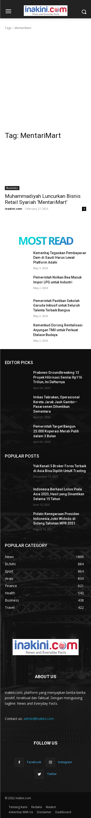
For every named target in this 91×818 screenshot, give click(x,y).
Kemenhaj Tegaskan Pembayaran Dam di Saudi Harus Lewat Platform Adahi (59, 257)
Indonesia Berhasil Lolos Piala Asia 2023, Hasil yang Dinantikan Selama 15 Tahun (58, 494)
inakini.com (13, 208)
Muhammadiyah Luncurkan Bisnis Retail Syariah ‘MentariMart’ (43, 199)
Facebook (34, 762)
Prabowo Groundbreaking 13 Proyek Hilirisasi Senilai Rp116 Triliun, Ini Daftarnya (57, 377)
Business (12, 188)
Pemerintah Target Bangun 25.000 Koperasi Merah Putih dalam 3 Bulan (56, 431)
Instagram (65, 762)
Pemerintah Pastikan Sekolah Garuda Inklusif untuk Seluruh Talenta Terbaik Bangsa (56, 305)
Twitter (52, 774)
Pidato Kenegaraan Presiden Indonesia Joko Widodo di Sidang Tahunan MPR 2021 (56, 518)
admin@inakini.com (39, 718)
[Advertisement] (45, 78)
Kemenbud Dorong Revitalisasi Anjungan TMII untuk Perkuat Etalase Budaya (58, 330)
